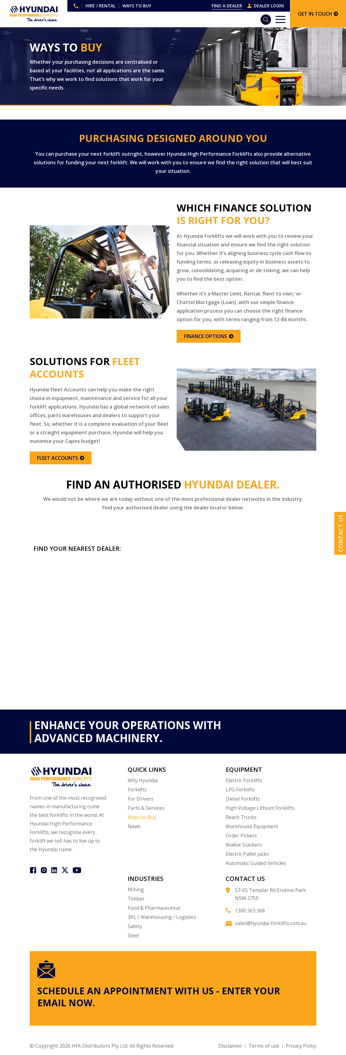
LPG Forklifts (240, 789)
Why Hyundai (143, 780)
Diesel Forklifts (243, 798)
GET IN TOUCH (318, 13)
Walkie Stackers (244, 844)
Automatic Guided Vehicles (256, 863)
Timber (136, 898)
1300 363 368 (75, 6)
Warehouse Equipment (252, 826)
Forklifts (137, 789)
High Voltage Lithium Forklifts (260, 808)
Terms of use (264, 1045)
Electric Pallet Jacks (247, 854)
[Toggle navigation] (280, 19)
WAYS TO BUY (136, 6)
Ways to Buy (142, 817)
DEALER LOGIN (265, 6)
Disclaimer (230, 1045)
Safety (135, 926)
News (134, 826)
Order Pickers (241, 835)
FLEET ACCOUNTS (60, 458)
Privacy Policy (301, 1045)
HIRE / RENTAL (100, 6)
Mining (136, 889)
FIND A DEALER (227, 6)
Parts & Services (146, 808)
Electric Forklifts (244, 780)
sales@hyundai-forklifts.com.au (271, 923)
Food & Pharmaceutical (154, 908)
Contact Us (340, 533)
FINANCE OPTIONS (208, 336)
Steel (133, 935)
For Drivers (140, 798)
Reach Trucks (241, 817)
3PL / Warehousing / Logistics (162, 917)
